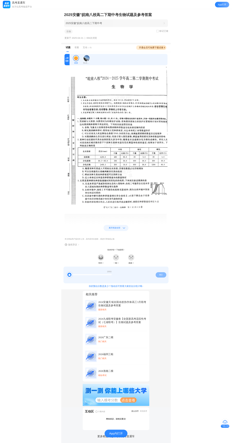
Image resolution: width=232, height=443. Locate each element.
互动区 (89, 411)
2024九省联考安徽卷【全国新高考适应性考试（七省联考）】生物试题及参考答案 (122, 320)
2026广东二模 (105, 337)
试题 (68, 47)
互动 (88, 47)
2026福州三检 (105, 354)
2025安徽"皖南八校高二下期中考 (84, 23)
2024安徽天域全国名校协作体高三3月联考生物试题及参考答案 (122, 304)
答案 (77, 47)
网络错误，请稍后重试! (116, 419)
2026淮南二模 (105, 371)
